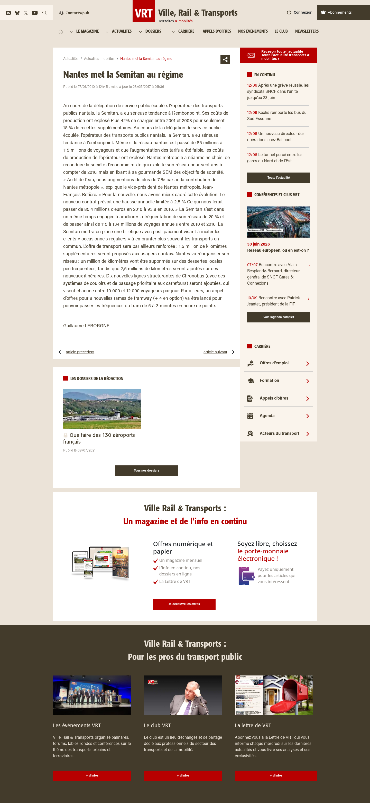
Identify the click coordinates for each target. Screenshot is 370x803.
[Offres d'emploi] (308, 363)
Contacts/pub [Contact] (74, 12)
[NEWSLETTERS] (306, 32)
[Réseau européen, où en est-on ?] (278, 253)
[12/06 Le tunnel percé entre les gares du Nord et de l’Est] (278, 158)
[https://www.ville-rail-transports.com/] (60, 32)
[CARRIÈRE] (187, 32)
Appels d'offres (274, 398)
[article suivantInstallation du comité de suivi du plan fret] (196, 352)
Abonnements (336, 12)
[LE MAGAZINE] (88, 32)
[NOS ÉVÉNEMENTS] (253, 32)
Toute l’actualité (278, 177)
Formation (269, 381)
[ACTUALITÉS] (122, 32)
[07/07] (277, 274)
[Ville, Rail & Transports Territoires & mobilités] (185, 11)
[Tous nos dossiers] (146, 470)
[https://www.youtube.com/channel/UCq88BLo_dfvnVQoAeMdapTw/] (35, 13)
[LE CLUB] (281, 32)
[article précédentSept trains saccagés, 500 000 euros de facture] (95, 352)
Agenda (267, 416)
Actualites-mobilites (99, 59)
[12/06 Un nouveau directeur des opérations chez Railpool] (278, 137)
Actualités (70, 59)
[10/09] (277, 301)
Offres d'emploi (274, 363)
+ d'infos (92, 775)
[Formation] (308, 381)
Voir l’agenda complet (278, 317)
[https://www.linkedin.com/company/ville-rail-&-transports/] (8, 13)
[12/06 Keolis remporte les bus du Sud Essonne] (278, 116)
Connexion (299, 12)
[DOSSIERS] (155, 32)
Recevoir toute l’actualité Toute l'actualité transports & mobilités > (285, 55)
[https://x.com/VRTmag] (26, 13)
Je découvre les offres (184, 604)
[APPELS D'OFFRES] (217, 32)
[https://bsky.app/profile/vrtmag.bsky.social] (17, 13)
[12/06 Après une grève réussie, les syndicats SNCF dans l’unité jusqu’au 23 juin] (278, 92)
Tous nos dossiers (146, 470)
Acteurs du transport (279, 434)
